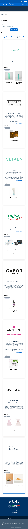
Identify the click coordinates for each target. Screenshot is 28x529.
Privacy (12, 527)
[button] (21, 4)
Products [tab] (20, 37)
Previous (3, 77)
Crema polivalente (13, 197)
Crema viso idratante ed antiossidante (9, 485)
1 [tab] (12, 84)
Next (24, 77)
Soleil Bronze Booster (14, 140)
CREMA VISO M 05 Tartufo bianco (13, 370)
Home (2, 14)
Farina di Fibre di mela (18, 485)
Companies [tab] (8, 37)
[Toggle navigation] (2, 4)
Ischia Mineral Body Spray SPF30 (18, 83)
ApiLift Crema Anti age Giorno (9, 249)
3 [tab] (15, 84)
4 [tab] (16, 84)
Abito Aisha (9, 429)
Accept (24, 527)
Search (3, 24)
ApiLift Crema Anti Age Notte (18, 249)
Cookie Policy (18, 527)
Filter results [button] (14, 29)
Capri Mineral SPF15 (9, 82)
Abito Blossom (18, 429)
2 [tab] (13, 84)
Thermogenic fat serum (14, 311)
